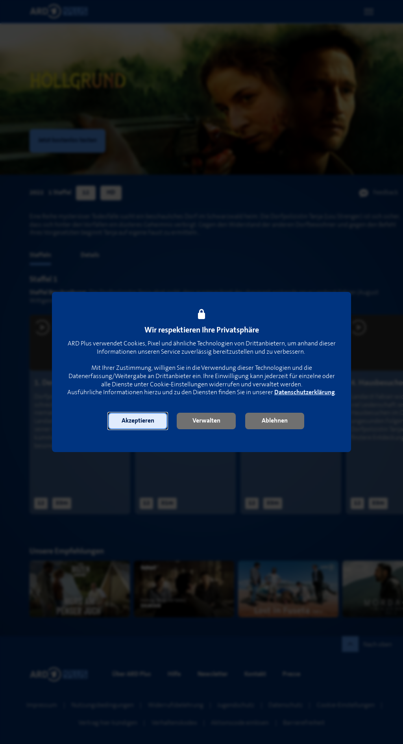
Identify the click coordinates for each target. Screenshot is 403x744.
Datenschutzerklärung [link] (304, 392)
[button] (137, 421)
